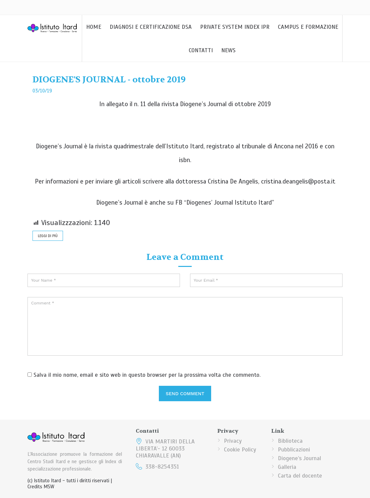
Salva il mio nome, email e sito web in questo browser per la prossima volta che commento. (147, 374)
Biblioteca (290, 440)
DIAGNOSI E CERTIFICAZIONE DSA (151, 26)
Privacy (233, 440)
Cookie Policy (240, 449)
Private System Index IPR (234, 26)
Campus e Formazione (308, 26)
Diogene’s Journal (299, 458)
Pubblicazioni (294, 449)
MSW (49, 487)
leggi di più (48, 235)
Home (93, 26)
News (228, 50)
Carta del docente (300, 475)
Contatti (201, 50)
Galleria (287, 467)
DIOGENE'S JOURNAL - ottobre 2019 (109, 79)
